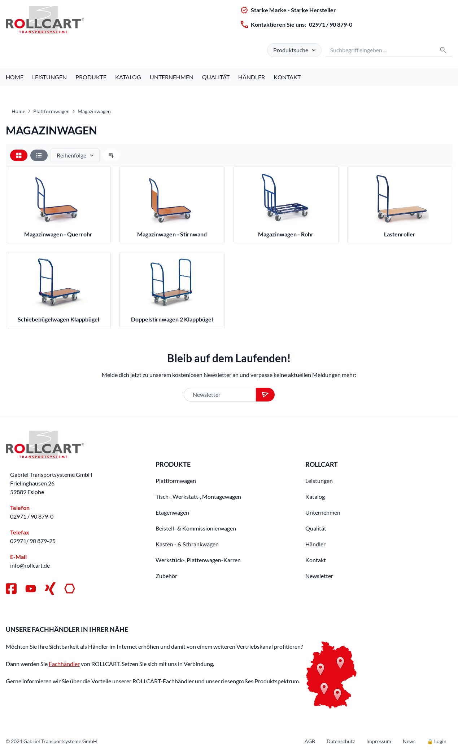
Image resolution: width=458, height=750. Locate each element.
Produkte (90, 77)
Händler (251, 77)
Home (14, 77)
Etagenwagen (172, 512)
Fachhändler (64, 663)
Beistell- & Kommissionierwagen (196, 528)
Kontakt (287, 77)
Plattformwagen (51, 111)
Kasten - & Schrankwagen (187, 544)
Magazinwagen (94, 111)
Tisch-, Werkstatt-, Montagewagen (198, 496)
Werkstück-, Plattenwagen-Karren (198, 559)
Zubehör (166, 575)
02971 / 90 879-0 (330, 24)
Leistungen (49, 77)
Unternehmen (171, 77)
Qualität (216, 77)
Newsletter (319, 575)
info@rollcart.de (30, 565)
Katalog (128, 77)
